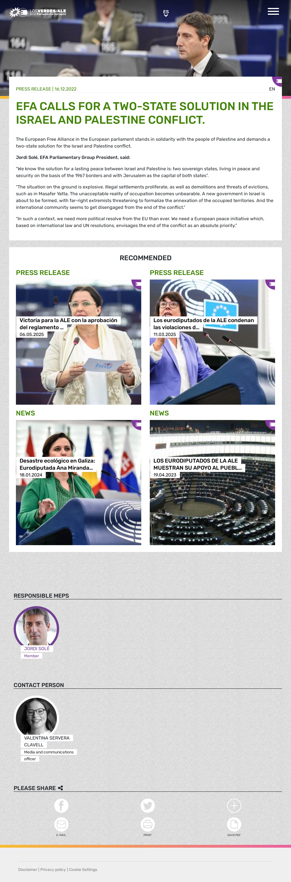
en (272, 89)
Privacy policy (53, 869)
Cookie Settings (83, 869)
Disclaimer (27, 869)
